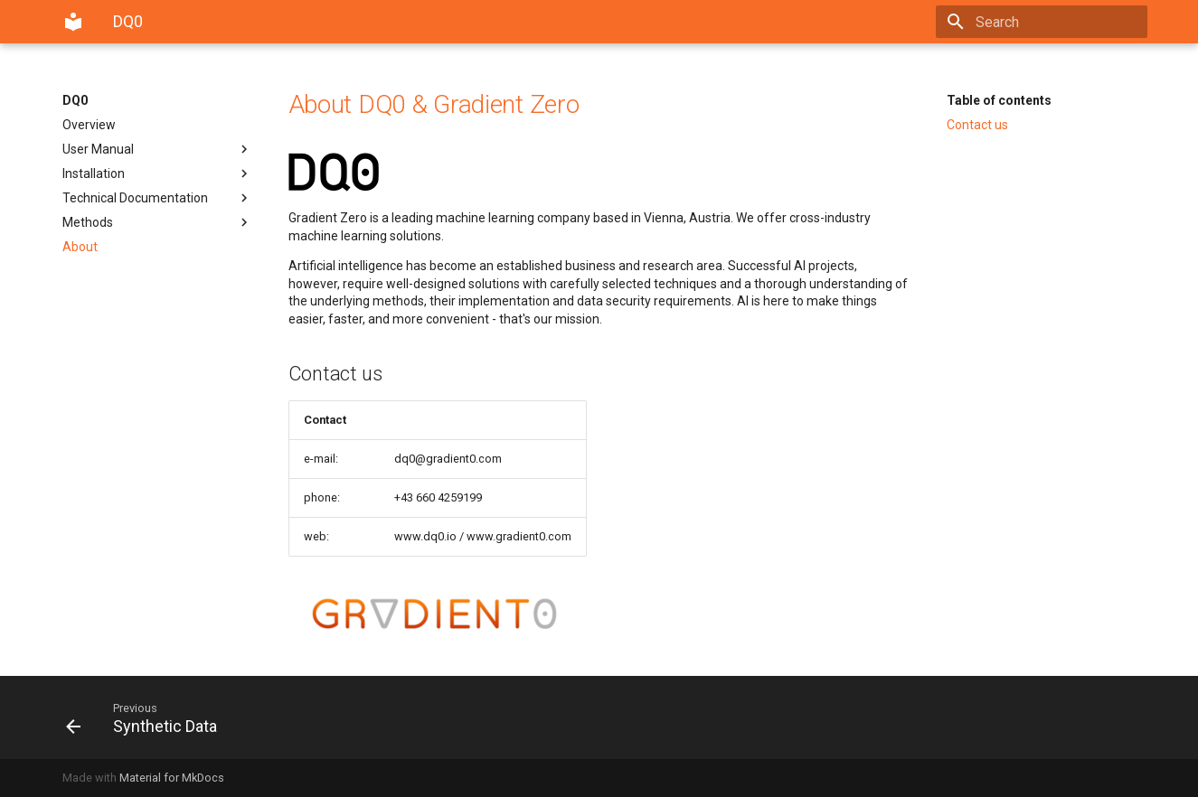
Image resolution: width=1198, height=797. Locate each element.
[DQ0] (73, 22)
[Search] (1041, 21)
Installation (157, 173)
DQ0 (75, 100)
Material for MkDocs (171, 777)
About (80, 246)
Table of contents (999, 100)
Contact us (977, 124)
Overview (89, 124)
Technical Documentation (157, 198)
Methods (157, 222)
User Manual (157, 149)
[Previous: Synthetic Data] (325, 717)
